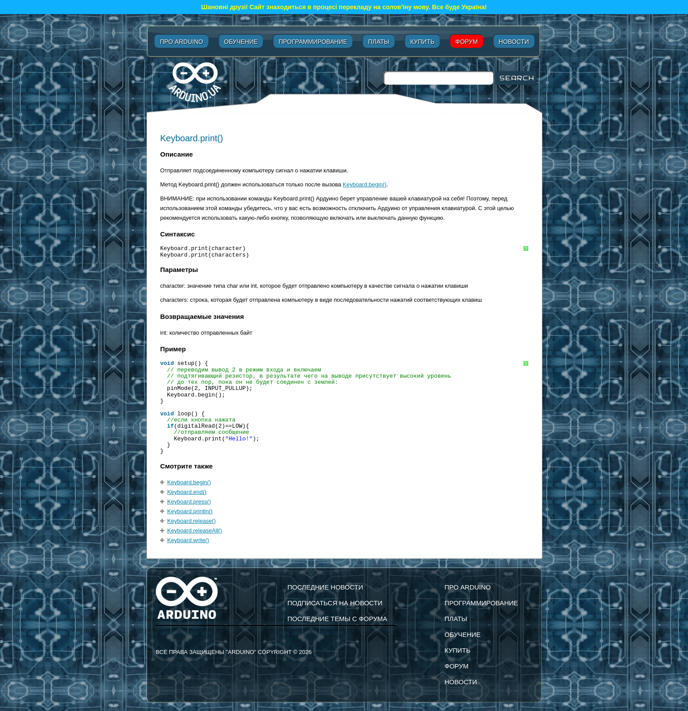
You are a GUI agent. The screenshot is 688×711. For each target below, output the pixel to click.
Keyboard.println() (189, 511)
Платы (378, 41)
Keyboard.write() (188, 540)
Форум (466, 41)
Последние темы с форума (337, 618)
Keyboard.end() (187, 492)
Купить (422, 41)
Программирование (313, 41)
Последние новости (325, 587)
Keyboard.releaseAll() (194, 530)
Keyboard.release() (191, 521)
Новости (514, 41)
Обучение (241, 41)
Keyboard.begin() (365, 184)
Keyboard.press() (189, 501)
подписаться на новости (335, 603)
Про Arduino (181, 41)
